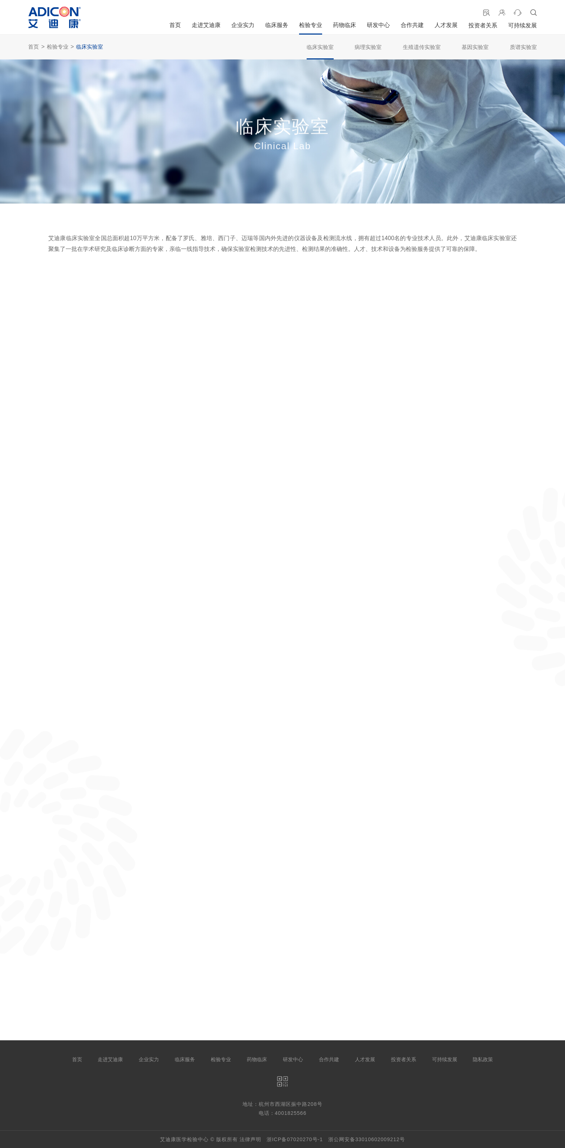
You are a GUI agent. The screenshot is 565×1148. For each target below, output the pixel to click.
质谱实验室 (523, 47)
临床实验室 (89, 47)
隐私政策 (483, 1059)
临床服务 (276, 25)
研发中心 (378, 25)
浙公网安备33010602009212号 (366, 1139)
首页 (175, 25)
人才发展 (446, 25)
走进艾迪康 (206, 25)
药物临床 (344, 25)
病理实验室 (368, 47)
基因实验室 (475, 47)
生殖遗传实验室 (422, 47)
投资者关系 (482, 25)
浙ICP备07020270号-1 (295, 1139)
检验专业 (310, 25)
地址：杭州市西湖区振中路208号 (282, 1104)
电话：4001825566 (283, 1113)
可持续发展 (522, 25)
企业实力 (242, 25)
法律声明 (250, 1139)
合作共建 (412, 25)
